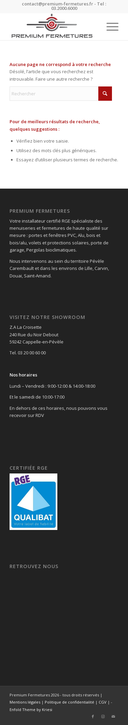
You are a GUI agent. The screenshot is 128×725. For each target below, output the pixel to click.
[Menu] (109, 26)
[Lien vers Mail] (113, 716)
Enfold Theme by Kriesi (31, 709)
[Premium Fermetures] (53, 26)
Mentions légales (25, 702)
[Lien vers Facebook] (93, 716)
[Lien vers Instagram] (103, 716)
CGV (102, 702)
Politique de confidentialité (69, 702)
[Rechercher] (61, 93)
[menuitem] (109, 26)
